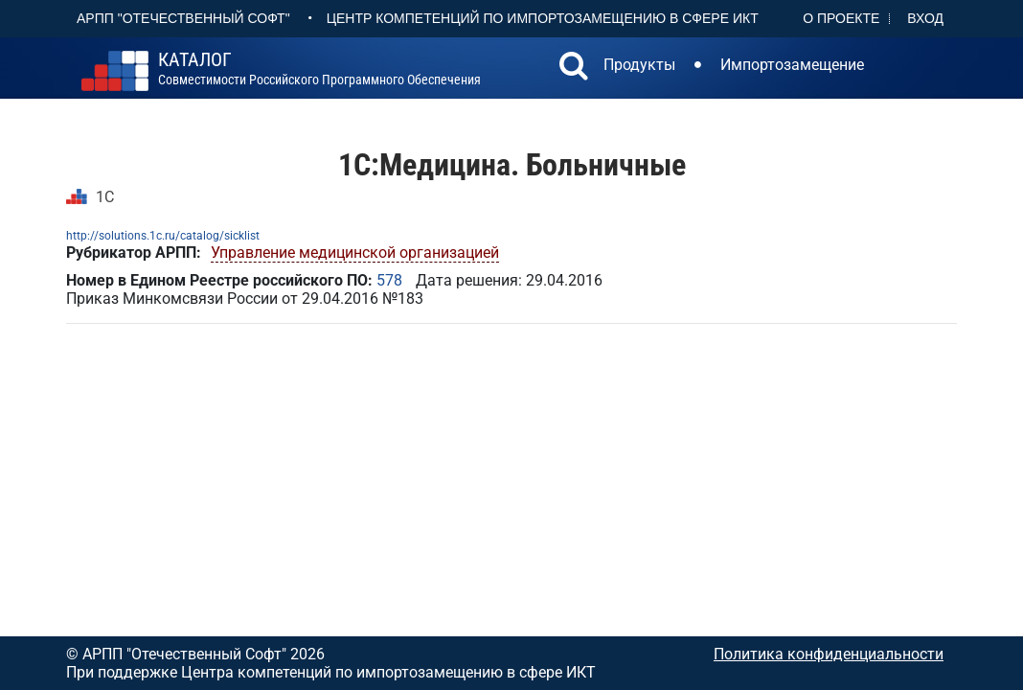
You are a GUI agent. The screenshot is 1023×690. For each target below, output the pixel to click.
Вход (925, 18)
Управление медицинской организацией (355, 252)
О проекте (841, 18)
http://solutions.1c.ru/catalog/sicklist (163, 235)
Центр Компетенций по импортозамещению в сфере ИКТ (543, 18)
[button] (574, 68)
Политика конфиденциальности (828, 654)
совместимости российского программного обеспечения (319, 69)
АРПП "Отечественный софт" (183, 18)
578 (389, 280)
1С (105, 197)
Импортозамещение (792, 65)
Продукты (639, 65)
